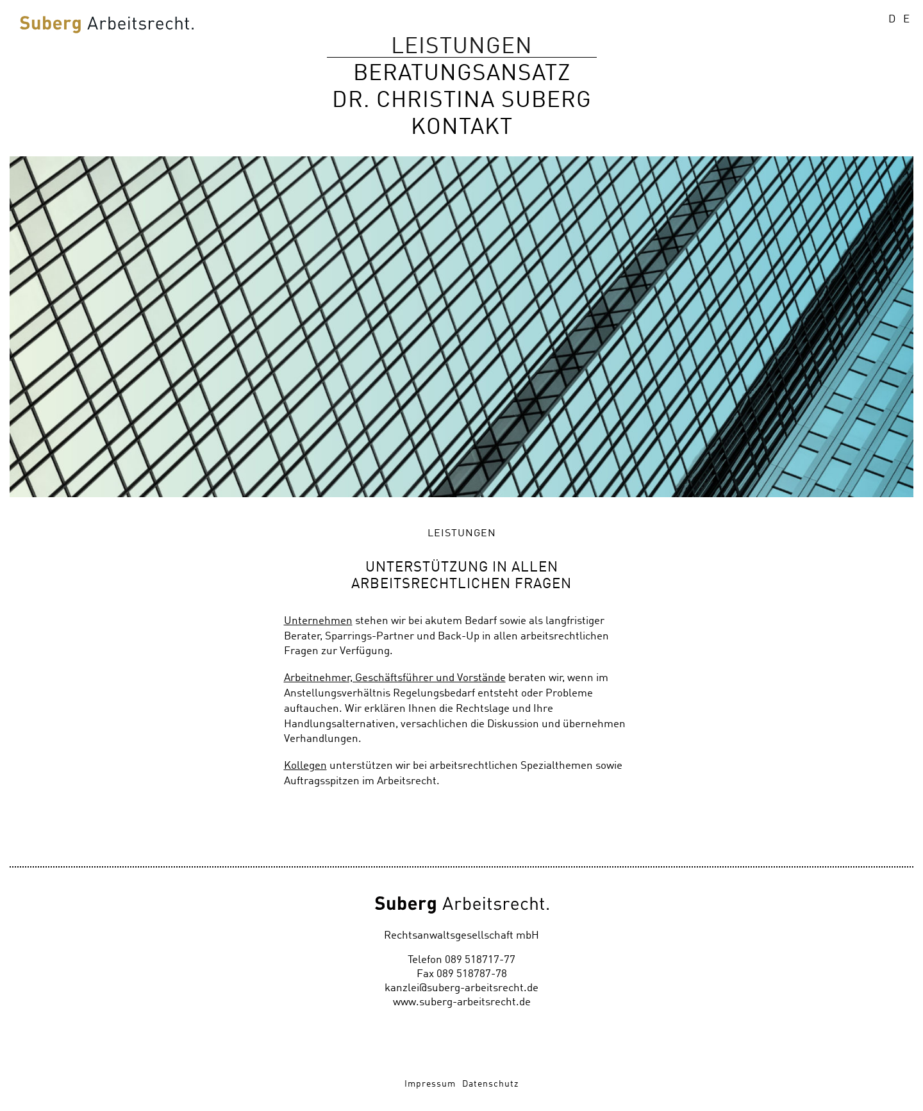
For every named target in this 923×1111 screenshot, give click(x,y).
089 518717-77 (480, 960)
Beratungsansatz (461, 73)
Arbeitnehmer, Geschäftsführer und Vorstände (395, 678)
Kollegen (305, 766)
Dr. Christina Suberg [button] (462, 100)
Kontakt (462, 127)
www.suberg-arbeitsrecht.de (462, 1002)
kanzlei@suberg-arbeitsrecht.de (461, 988)
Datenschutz (490, 1084)
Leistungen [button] (462, 46)
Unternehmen (318, 621)
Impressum (430, 1084)
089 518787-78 (472, 974)
